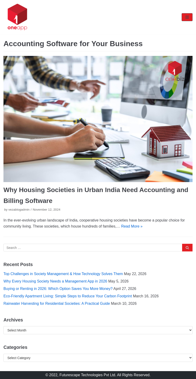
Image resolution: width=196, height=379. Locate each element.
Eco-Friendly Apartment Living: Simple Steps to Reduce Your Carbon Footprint (67, 296)
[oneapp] (17, 17)
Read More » (132, 226)
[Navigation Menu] (187, 17)
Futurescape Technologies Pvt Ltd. (87, 375)
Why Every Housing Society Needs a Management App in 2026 (55, 281)
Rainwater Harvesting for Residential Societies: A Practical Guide (56, 303)
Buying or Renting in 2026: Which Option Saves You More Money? (57, 289)
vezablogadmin (18, 209)
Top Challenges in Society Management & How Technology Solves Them (63, 274)
